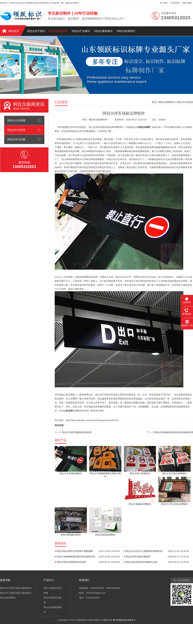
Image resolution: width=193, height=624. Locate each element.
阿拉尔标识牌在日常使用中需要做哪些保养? (76, 551)
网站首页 (14, 31)
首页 (154, 102)
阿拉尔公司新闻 (16, 120)
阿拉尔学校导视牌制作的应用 (76, 432)
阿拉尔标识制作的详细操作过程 (141, 562)
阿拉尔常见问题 (16, 139)
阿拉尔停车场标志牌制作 (138, 556)
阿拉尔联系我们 (126, 31)
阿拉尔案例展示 (104, 31)
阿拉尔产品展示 (81, 31)
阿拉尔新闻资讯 (59, 31)
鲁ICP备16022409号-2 (124, 620)
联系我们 (175, 3)
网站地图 (187, 3)
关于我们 (164, 3)
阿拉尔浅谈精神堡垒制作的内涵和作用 (174, 432)
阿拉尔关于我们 (36, 31)
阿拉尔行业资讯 (16, 129)
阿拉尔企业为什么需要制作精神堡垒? (144, 551)
